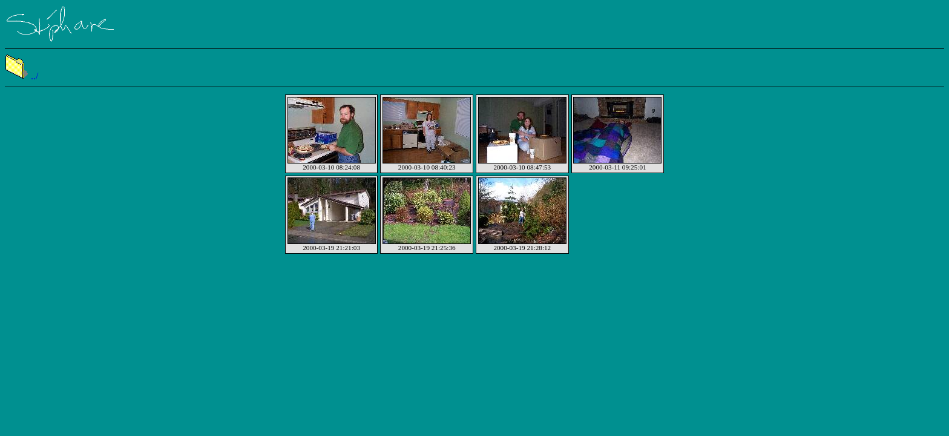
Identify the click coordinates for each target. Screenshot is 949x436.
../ (21, 76)
